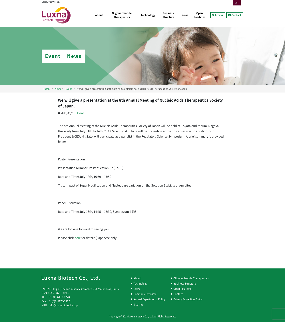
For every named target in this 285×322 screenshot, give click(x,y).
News (185, 15)
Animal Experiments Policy (149, 299)
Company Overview (144, 294)
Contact (236, 15)
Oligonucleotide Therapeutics (122, 15)
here (77, 237)
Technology (148, 15)
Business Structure (168, 15)
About (99, 15)
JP (236, 2)
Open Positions (199, 15)
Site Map (138, 304)
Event (80, 113)
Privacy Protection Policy (187, 299)
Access (219, 15)
